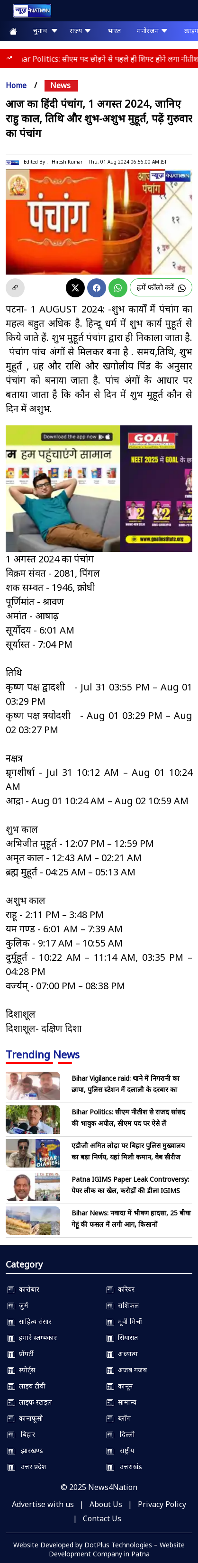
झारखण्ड (25, 1450)
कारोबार (23, 1289)
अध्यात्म (122, 1353)
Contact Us (102, 1518)
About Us (106, 1504)
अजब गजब (127, 1369)
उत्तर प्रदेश (27, 1466)
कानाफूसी (25, 1418)
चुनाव (45, 30)
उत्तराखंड (124, 1466)
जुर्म (18, 1305)
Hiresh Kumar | (69, 161)
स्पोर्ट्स (21, 1369)
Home (16, 85)
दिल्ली (121, 1434)
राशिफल (123, 1305)
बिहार (21, 1434)
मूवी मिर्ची (124, 1321)
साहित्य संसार (30, 1321)
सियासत (122, 1337)
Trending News (43, 1054)
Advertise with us (43, 1504)
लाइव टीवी (26, 1385)
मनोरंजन (152, 30)
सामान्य (121, 1402)
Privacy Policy (162, 1504)
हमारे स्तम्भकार (32, 1337)
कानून (120, 1385)
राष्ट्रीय (120, 1450)
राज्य (80, 30)
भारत (114, 30)
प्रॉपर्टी (21, 1353)
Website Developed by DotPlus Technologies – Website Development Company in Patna (99, 1549)
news (60, 85)
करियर (121, 1289)
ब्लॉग (119, 1418)
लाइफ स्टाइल (30, 1402)
